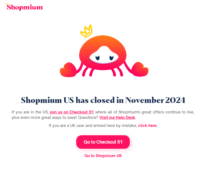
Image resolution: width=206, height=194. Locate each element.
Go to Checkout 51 (103, 142)
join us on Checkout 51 (72, 112)
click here (147, 125)
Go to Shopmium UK (103, 155)
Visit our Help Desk (117, 117)
